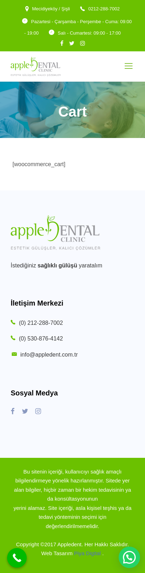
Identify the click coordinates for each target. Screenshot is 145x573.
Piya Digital (88, 553)
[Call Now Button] (17, 558)
